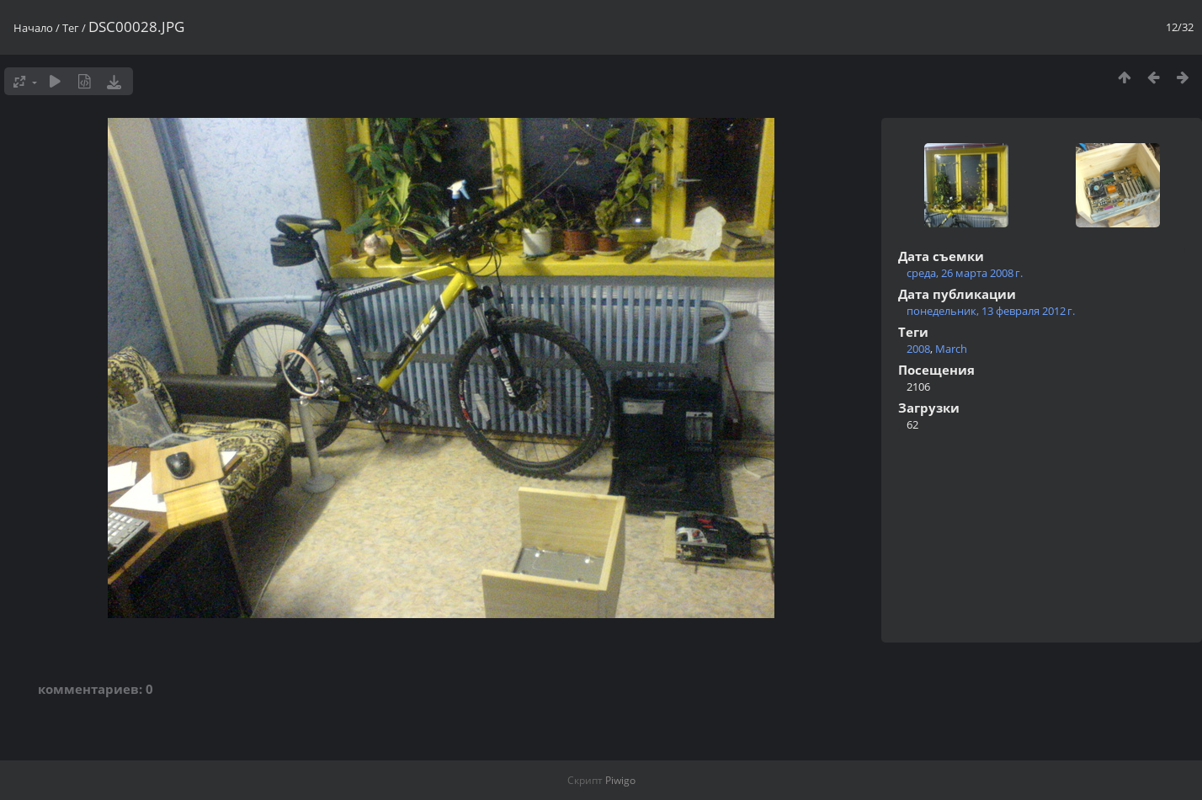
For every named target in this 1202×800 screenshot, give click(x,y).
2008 (918, 348)
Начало (33, 27)
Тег (70, 27)
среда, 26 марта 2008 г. (965, 272)
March (951, 348)
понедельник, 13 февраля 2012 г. (991, 310)
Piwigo (620, 780)
